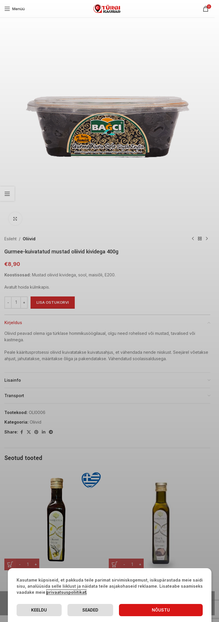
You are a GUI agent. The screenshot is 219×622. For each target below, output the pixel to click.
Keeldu (39, 609)
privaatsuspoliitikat (66, 592)
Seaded (90, 609)
